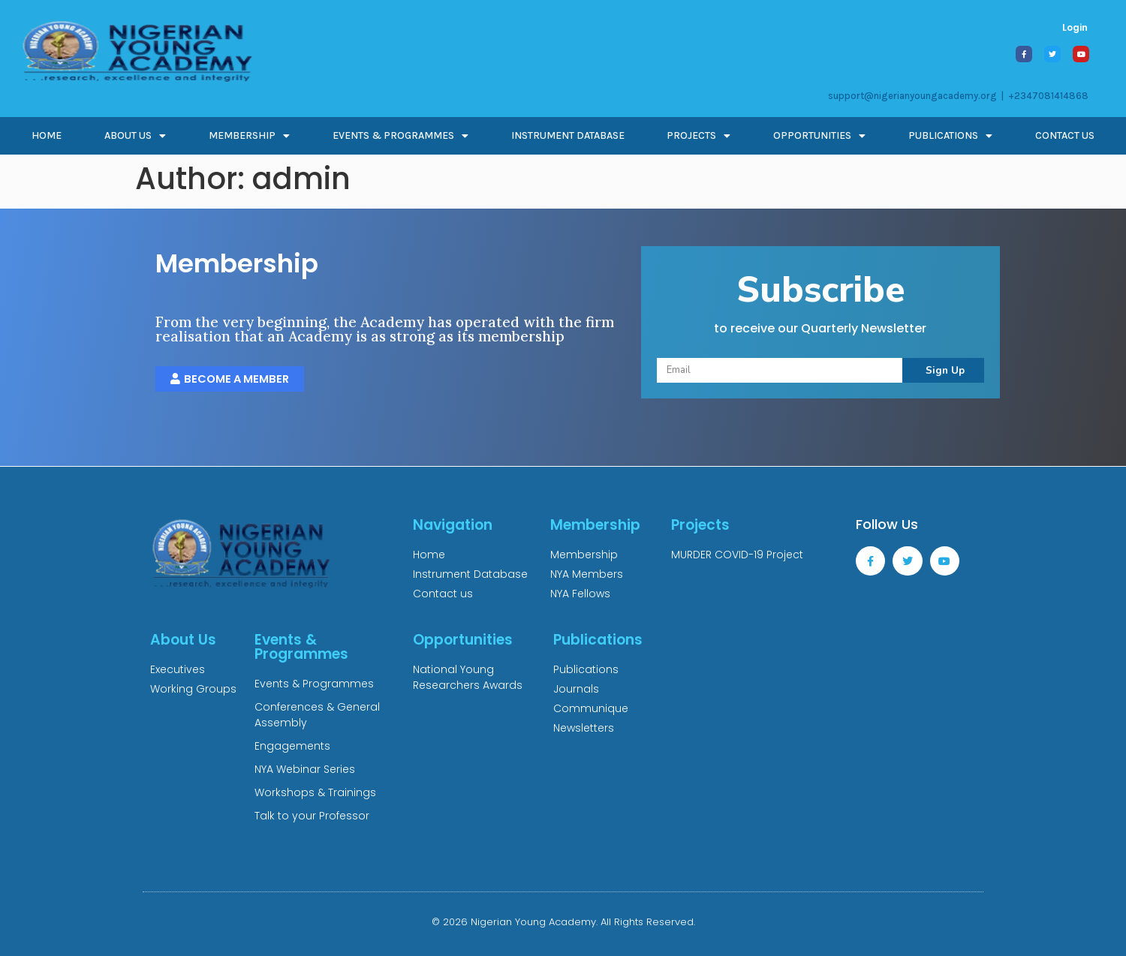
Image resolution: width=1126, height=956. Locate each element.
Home (47, 135)
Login (1075, 27)
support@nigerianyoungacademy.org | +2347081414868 (958, 95)
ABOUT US (135, 136)
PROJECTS (698, 136)
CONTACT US (1064, 135)
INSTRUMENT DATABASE (568, 135)
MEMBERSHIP (249, 136)
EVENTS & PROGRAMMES (400, 136)
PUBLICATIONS (950, 136)
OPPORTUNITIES (819, 136)
